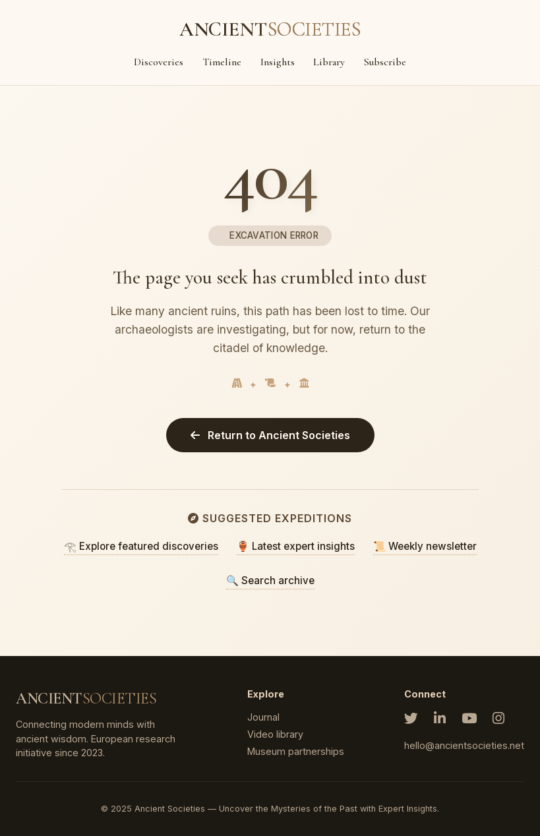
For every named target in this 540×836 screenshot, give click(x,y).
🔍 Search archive (270, 580)
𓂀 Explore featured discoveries (141, 546)
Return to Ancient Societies (270, 435)
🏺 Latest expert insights (296, 546)
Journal (263, 717)
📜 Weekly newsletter (425, 546)
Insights (277, 62)
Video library (275, 734)
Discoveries (158, 62)
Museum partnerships (295, 751)
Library (329, 62)
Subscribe (385, 62)
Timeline (221, 62)
